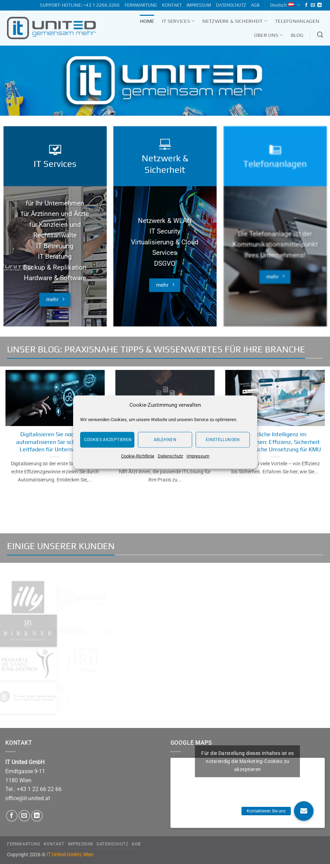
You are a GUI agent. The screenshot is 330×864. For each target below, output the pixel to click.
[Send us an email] (313, 5)
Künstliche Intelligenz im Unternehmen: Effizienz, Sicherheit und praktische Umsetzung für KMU (275, 442)
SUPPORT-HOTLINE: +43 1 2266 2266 (80, 5)
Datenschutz (170, 455)
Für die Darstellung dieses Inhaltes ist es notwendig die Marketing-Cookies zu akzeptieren (247, 761)
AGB (255, 5)
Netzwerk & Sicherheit (234, 21)
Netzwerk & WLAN (165, 232)
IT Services (178, 21)
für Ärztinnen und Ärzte (55, 221)
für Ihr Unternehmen (55, 211)
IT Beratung (55, 264)
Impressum (198, 455)
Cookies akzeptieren (108, 439)
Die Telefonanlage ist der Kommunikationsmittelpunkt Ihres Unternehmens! (275, 260)
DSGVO (165, 275)
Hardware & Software (55, 285)
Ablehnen (165, 439)
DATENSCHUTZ (231, 5)
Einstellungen (223, 439)
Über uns (268, 35)
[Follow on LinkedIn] (319, 5)
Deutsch (285, 5)
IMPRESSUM (199, 5)
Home (147, 21)
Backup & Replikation (55, 275)
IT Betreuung (55, 253)
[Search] (320, 35)
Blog (297, 35)
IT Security (164, 243)
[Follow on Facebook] (306, 5)
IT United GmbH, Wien (70, 855)
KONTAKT (172, 5)
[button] (304, 811)
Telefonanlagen (297, 21)
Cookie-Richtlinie (137, 455)
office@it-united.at (27, 798)
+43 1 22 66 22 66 (39, 789)
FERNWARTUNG (141, 5)
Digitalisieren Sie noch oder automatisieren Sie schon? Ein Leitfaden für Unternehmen (55, 442)
